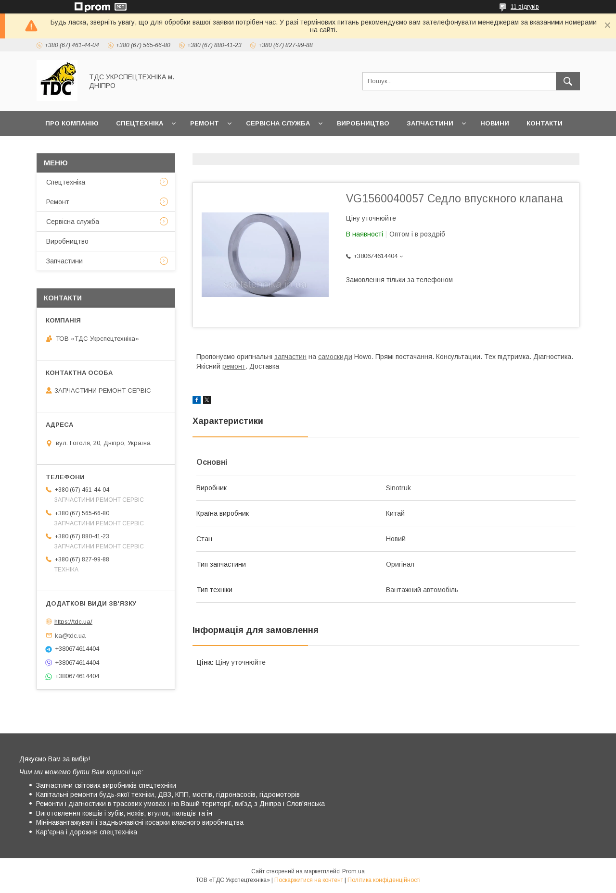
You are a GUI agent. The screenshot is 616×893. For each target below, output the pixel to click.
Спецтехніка (139, 123)
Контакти (544, 123)
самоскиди (335, 356)
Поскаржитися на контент (308, 880)
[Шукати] (568, 81)
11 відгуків (525, 6)
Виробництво (363, 123)
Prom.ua (353, 871)
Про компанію (72, 123)
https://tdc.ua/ (73, 621)
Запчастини (430, 123)
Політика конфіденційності (384, 880)
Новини (494, 123)
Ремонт (204, 123)
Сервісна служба (278, 123)
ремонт (233, 366)
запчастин (290, 356)
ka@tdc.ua (70, 635)
